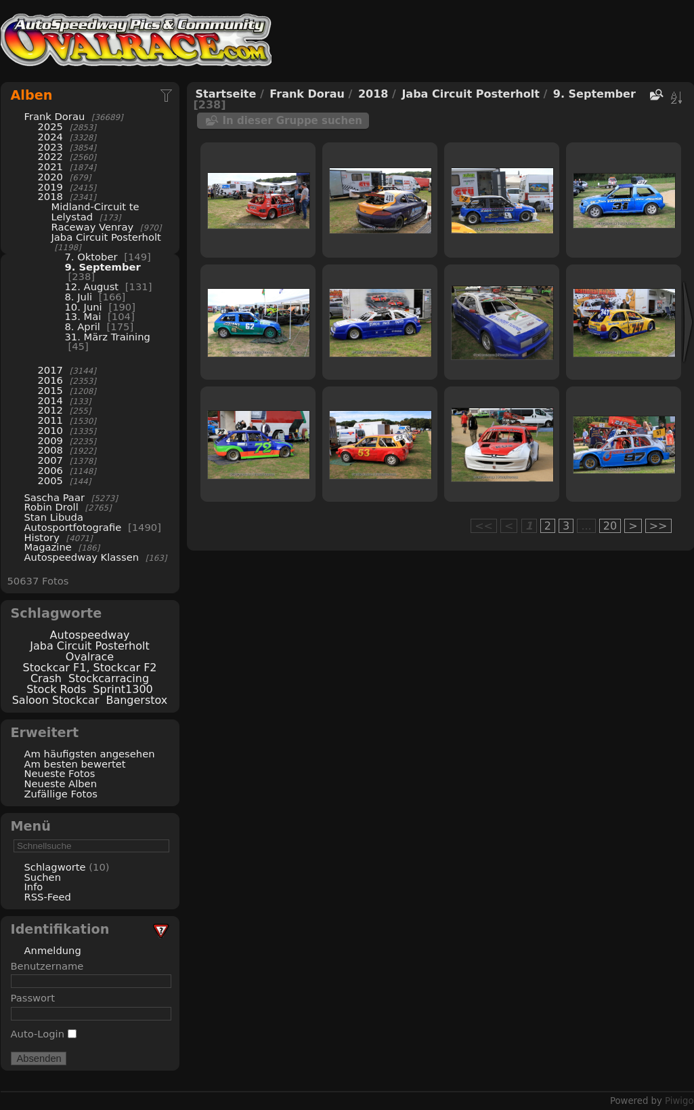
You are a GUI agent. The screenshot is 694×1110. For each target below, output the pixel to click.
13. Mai (83, 316)
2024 (50, 136)
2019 (50, 187)
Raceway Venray (92, 227)
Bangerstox (136, 700)
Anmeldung (52, 950)
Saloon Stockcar (56, 700)
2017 (50, 370)
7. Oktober (91, 256)
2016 (50, 380)
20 (610, 525)
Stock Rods (56, 689)
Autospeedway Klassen (81, 557)
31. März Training (107, 336)
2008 (50, 450)
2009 (50, 440)
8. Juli (79, 296)
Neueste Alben (60, 783)
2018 (50, 196)
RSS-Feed (47, 897)
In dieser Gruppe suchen (293, 121)
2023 (50, 147)
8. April (82, 326)
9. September (103, 267)
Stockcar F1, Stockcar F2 (89, 667)
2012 (50, 410)
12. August (92, 286)
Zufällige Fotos (60, 793)
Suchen (42, 877)
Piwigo (679, 1101)
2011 (50, 420)
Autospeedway (90, 635)
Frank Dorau (54, 116)
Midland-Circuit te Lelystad (95, 211)
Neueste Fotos (59, 773)
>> (658, 525)
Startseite (226, 93)
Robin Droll (51, 507)
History (42, 537)
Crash (46, 678)
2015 (50, 390)
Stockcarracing (108, 678)
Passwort (33, 998)
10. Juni (83, 307)
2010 (50, 430)
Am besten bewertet (75, 764)
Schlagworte (55, 867)
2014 (50, 400)
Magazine (48, 547)
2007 (50, 460)
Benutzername (47, 966)
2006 (50, 470)
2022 (50, 156)
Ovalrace (90, 656)
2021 (50, 166)
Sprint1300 (122, 689)
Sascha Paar (54, 497)
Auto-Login (44, 1033)
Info (33, 886)
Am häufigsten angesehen (89, 753)
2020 (50, 176)
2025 (50, 126)
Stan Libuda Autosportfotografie (74, 522)
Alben (32, 95)
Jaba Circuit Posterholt (106, 237)
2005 (50, 480)
